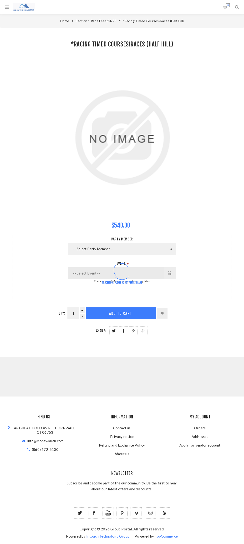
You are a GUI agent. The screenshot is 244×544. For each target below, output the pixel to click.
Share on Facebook (123, 330)
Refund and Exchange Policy (122, 445)
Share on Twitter (113, 330)
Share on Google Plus (143, 330)
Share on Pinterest (133, 330)
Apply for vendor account (200, 445)
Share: (101, 331)
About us (122, 454)
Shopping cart (228, 5)
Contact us (122, 428)
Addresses (200, 436)
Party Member (122, 239)
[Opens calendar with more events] (170, 273)
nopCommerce (166, 536)
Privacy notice (122, 436)
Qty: (61, 313)
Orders (200, 428)
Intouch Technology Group (108, 536)
